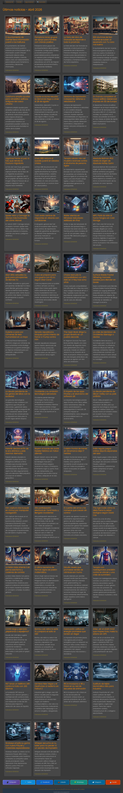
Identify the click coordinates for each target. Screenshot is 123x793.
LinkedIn (62, 782)
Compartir (21, 782)
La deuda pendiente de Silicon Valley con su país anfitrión (104, 394)
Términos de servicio (71, 789)
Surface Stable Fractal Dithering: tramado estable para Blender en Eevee (104, 279)
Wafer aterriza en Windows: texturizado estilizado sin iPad (73, 218)
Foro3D (19, 2)
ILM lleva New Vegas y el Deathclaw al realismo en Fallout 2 (47, 686)
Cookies (82, 789)
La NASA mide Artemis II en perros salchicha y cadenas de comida (17, 570)
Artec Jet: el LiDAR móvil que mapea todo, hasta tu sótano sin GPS (105, 631)
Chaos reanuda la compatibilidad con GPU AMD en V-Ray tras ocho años (75, 279)
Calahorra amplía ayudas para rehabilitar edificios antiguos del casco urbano (17, 100)
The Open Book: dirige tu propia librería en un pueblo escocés (75, 334)
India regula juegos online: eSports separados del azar (105, 451)
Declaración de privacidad (55, 789)
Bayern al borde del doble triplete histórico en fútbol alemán (47, 451)
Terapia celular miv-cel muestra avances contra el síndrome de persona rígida (75, 162)
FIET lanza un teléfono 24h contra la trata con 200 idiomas (17, 686)
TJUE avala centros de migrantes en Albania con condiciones (47, 218)
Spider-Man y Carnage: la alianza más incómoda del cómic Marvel (17, 218)
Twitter (34, 782)
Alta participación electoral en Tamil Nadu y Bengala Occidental (47, 510)
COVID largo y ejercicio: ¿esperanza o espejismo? (17, 630)
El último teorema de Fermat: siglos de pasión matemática (46, 570)
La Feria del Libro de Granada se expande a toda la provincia (75, 39)
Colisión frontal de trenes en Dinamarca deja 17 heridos (75, 451)
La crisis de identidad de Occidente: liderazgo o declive (104, 334)
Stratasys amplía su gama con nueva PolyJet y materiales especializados (17, 745)
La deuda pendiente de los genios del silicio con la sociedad (17, 394)
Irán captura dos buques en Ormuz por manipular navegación (17, 510)
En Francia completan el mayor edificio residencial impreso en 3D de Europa (105, 99)
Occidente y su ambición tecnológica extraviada (46, 392)
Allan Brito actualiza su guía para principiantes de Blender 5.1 (16, 277)
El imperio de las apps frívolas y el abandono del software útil (76, 394)
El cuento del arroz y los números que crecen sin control (75, 510)
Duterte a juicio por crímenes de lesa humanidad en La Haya (16, 334)
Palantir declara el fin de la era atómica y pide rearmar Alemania (16, 451)
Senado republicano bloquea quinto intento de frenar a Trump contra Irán (47, 336)
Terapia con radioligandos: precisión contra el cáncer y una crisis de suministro (104, 571)
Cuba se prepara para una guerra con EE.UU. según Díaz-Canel (45, 277)
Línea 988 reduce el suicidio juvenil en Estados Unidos (47, 161)
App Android (29, 2)
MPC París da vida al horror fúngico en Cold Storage (103, 218)
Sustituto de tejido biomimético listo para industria (103, 686)
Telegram (89, 782)
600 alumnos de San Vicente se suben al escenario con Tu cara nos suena (103, 41)
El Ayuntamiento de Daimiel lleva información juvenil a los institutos (17, 39)
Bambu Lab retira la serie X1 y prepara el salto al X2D (46, 631)
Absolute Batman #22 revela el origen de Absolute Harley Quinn (103, 161)
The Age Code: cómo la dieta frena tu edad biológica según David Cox (104, 512)
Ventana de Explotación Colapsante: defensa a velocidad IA (75, 99)
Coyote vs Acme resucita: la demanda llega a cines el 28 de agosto (47, 99)
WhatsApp (75, 782)
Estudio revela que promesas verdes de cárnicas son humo (73, 570)
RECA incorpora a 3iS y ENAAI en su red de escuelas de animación (75, 686)
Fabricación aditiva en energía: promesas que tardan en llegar (75, 631)
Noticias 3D (9, 2)
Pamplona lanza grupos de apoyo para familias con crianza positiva (46, 39)
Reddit (102, 782)
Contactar (41, 789)
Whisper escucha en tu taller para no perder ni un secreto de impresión (46, 745)
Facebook (48, 782)
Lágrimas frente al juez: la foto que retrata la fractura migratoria (17, 161)
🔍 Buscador (41, 2)
